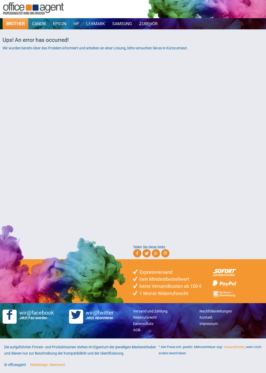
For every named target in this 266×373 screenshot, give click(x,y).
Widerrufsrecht (145, 317)
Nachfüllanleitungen (216, 311)
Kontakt (206, 317)
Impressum (209, 324)
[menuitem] (15, 23)
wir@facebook (34, 315)
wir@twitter (101, 315)
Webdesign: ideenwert (47, 365)
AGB (136, 330)
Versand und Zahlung (150, 311)
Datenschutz (143, 324)
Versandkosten (234, 347)
